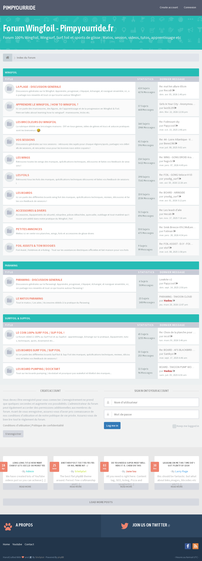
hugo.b (168, 161)
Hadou (168, 300)
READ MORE (25, 486)
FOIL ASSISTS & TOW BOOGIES (35, 245)
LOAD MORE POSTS (101, 502)
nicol (166, 336)
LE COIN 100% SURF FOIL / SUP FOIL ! (40, 332)
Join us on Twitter (151, 524)
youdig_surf (171, 178)
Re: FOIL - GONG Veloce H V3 (175, 174)
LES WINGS (23, 157)
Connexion (190, 7)
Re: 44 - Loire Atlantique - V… (176, 139)
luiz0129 (168, 108)
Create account (169, 7)
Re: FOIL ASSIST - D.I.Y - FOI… (176, 243)
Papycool (169, 125)
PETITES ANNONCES (29, 229)
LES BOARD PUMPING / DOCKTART (38, 369)
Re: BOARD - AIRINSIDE (172, 192)
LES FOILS (22, 175)
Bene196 (169, 143)
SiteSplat (80, 471)
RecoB (168, 90)
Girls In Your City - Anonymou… (177, 104)
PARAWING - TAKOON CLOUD (175, 296)
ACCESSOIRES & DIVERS (31, 210)
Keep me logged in (185, 426)
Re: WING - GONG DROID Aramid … (179, 157)
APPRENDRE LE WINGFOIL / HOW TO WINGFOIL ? (47, 104)
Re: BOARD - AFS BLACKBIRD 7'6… (178, 350)
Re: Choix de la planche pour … (177, 332)
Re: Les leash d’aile (170, 210)
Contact (29, 544)
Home (6, 544)
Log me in (112, 425)
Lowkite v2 (165, 279)
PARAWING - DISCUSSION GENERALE (39, 280)
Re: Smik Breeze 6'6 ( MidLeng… (178, 227)
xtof (166, 247)
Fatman (168, 231)
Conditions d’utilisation (16, 425)
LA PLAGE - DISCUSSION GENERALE (38, 87)
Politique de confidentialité (48, 425)
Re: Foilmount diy (169, 121)
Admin (30, 471)
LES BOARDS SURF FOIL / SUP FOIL (38, 350)
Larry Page (181, 471)
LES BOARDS (24, 193)
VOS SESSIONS (25, 140)
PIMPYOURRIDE (19, 8)
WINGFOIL (11, 72)
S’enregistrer (13, 434)
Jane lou (131, 471)
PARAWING (11, 265)
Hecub (167, 214)
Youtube (17, 544)
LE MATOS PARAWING (29, 298)
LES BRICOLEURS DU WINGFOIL (36, 122)
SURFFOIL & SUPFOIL (17, 318)
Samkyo (168, 354)
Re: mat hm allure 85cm (172, 86)
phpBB (61, 557)
